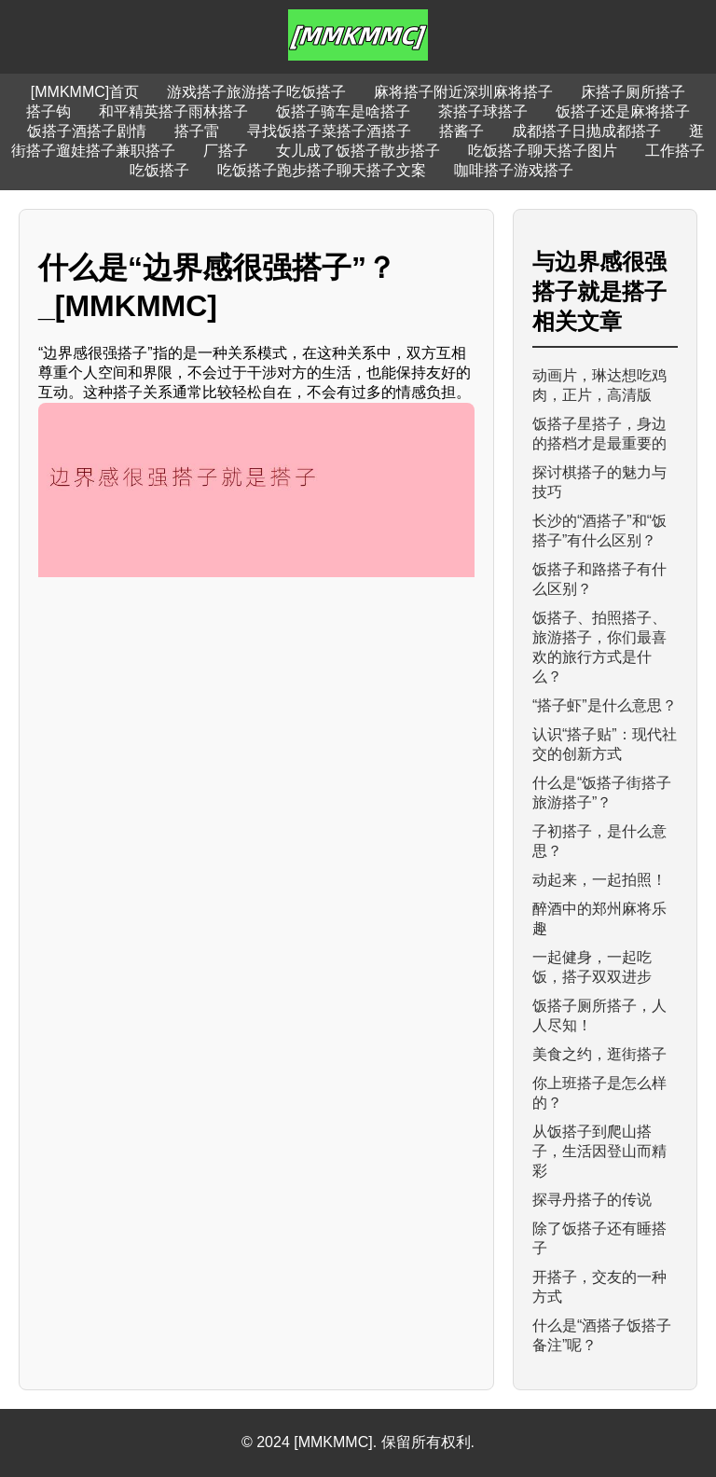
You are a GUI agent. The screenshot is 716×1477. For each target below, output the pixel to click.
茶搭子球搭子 (483, 111)
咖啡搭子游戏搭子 (513, 170)
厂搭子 (225, 151)
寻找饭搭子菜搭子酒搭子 (329, 131)
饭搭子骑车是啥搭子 (343, 111)
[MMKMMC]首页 (85, 92)
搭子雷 (196, 131)
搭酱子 (461, 131)
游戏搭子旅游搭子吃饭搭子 (256, 92)
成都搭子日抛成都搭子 (586, 131)
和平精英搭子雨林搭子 (173, 111)
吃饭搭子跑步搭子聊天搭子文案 (321, 170)
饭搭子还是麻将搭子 (623, 111)
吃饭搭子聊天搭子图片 (542, 151)
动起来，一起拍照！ (599, 880)
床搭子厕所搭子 (633, 92)
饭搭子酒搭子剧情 (86, 131)
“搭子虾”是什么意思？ (604, 705)
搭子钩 (48, 111)
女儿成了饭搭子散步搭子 (358, 151)
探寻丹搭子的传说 (592, 1200)
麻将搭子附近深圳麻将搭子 (463, 92)
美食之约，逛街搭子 (599, 1054)
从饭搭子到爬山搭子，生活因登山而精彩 (599, 1151)
